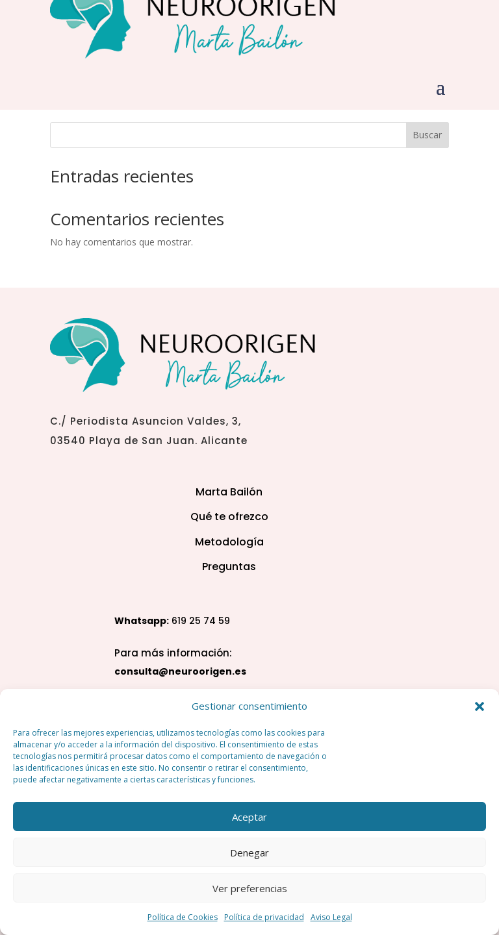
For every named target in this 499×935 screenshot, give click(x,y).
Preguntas (229, 566)
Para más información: (173, 653)
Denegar (249, 852)
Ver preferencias (249, 888)
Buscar (427, 135)
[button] (479, 706)
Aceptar (249, 816)
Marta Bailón (229, 491)
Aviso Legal (331, 917)
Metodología (229, 541)
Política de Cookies (182, 917)
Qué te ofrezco (229, 516)
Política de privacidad (264, 917)
